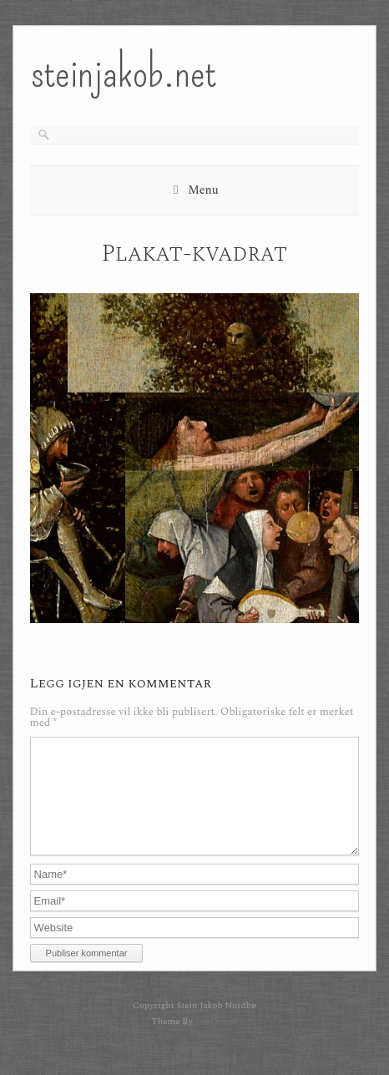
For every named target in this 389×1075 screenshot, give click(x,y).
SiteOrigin (215, 1041)
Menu (203, 190)
